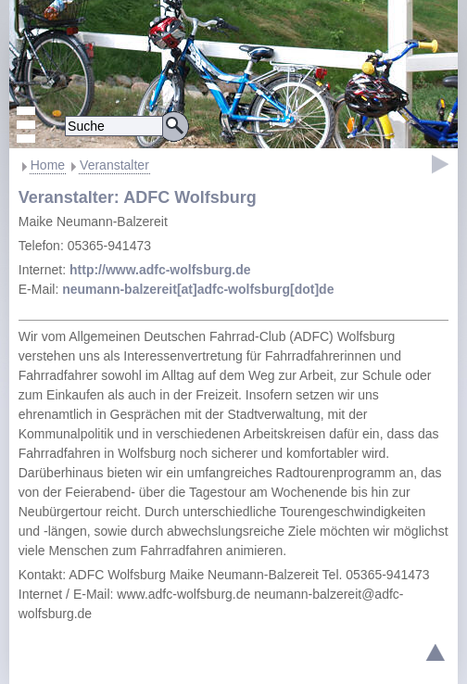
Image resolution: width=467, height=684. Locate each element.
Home (48, 165)
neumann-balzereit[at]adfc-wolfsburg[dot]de (198, 289)
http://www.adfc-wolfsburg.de (159, 269)
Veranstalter (114, 165)
